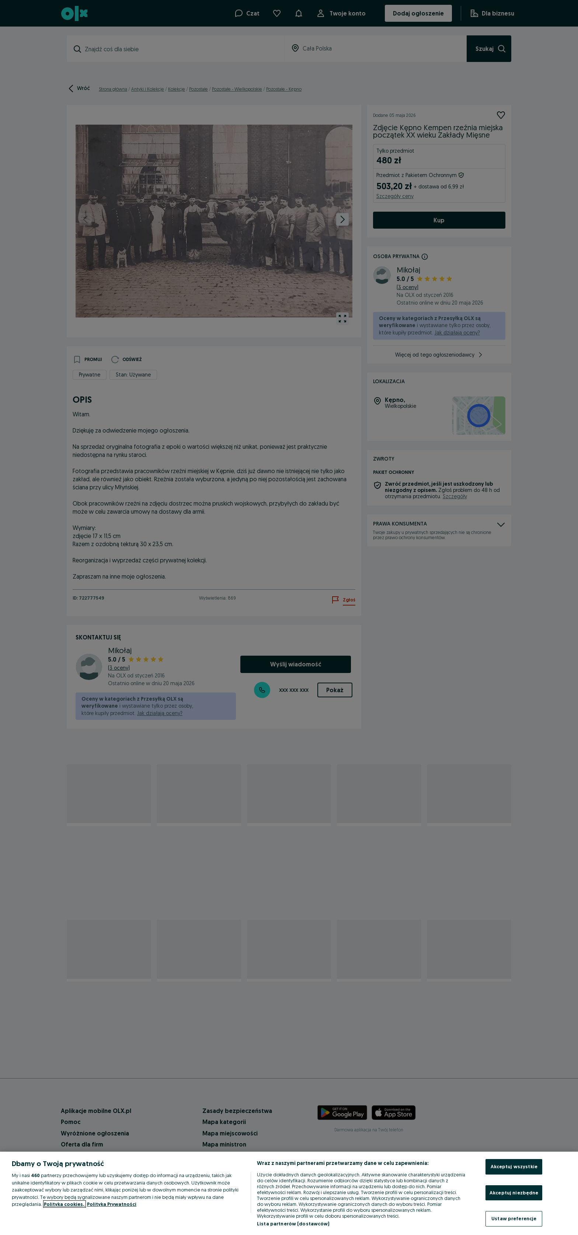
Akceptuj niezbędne (514, 1193)
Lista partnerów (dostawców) (293, 1224)
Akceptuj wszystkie (514, 1166)
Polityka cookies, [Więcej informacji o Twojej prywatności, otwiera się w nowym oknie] (64, 1204)
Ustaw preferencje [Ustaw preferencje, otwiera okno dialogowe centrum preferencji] (513, 1218)
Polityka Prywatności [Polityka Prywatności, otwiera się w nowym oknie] (111, 1204)
